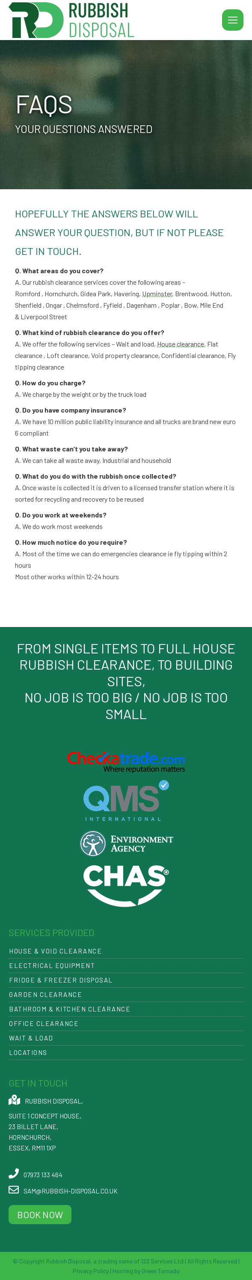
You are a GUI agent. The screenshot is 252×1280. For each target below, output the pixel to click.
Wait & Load (31, 1038)
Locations (28, 1052)
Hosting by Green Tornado (145, 1270)
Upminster (157, 293)
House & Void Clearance (55, 951)
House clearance (180, 344)
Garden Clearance (45, 994)
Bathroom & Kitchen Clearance (69, 1009)
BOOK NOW (40, 1214)
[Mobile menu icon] (232, 20)
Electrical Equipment (52, 965)
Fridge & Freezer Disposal (61, 980)
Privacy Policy (91, 1270)
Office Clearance (44, 1023)
